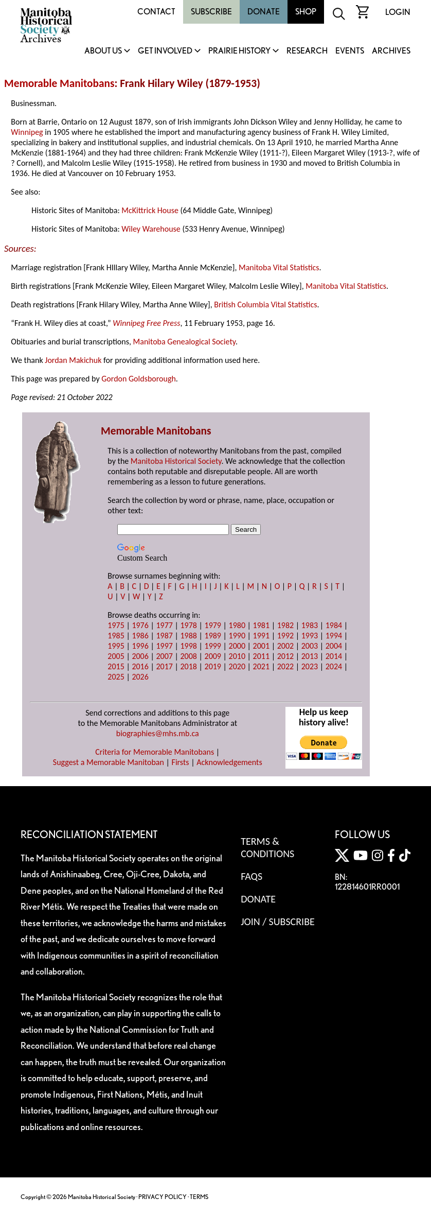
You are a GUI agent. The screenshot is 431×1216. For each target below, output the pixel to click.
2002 (285, 646)
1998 (188, 646)
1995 (115, 646)
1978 (188, 625)
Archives (391, 51)
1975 (115, 625)
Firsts (180, 762)
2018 (188, 666)
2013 (309, 656)
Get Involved (165, 51)
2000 (237, 646)
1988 (188, 635)
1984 (334, 625)
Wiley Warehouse (150, 229)
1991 (261, 635)
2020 (237, 666)
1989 (213, 635)
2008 (188, 656)
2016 (140, 666)
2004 (334, 646)
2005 (115, 656)
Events (349, 51)
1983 (309, 625)
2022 (285, 666)
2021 (261, 666)
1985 (115, 635)
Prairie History (239, 51)
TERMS (199, 1197)
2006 (140, 656)
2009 (213, 656)
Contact (156, 11)
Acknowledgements (229, 762)
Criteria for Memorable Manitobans (154, 752)
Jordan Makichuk (73, 360)
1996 (140, 646)
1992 (285, 635)
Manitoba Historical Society (176, 461)
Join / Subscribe (278, 921)
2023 (309, 666)
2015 (115, 666)
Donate (263, 11)
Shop (305, 11)
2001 (261, 646)
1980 (237, 625)
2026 (140, 677)
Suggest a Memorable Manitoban (108, 762)
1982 (285, 625)
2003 (309, 646)
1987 (164, 635)
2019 (213, 666)
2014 (334, 656)
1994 (334, 635)
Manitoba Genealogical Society (184, 341)
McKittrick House (149, 210)
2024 (334, 666)
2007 (164, 656)
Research (307, 51)
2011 (261, 656)
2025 (115, 677)
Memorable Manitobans (59, 83)
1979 (213, 625)
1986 (140, 635)
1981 (261, 625)
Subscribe (211, 11)
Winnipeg (27, 132)
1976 (140, 625)
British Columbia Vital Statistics (265, 304)
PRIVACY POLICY (162, 1197)
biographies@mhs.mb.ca (157, 733)
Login (397, 12)
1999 (213, 646)
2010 (237, 656)
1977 (164, 625)
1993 (309, 635)
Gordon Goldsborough (138, 379)
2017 (164, 666)
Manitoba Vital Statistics (279, 267)
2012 (285, 656)
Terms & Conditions (267, 847)
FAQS (251, 876)
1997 (164, 646)
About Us (103, 51)
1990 (237, 635)
